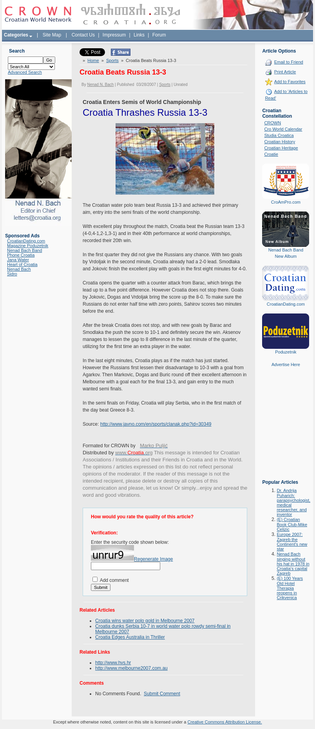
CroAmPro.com (286, 202)
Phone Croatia (20, 255)
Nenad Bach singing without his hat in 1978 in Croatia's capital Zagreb (293, 564)
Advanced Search (25, 72)
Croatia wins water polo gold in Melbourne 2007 (144, 620)
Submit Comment (162, 693)
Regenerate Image (153, 559)
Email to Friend (288, 62)
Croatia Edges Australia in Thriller (130, 637)
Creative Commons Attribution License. (224, 722)
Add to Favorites (290, 81)
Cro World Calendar (283, 129)
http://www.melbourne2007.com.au (131, 668)
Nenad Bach (19, 269)
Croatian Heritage (281, 148)
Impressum (114, 35)
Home (93, 60)
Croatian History (279, 141)
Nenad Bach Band (24, 250)
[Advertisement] (285, 429)
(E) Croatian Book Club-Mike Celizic (292, 524)
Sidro (12, 274)
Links (139, 35)
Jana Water (18, 259)
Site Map (52, 35)
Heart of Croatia (22, 264)
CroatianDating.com (26, 241)
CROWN (272, 122)
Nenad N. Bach (100, 84)
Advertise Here (286, 364)
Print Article (285, 71)
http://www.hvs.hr (113, 662)
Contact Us (83, 35)
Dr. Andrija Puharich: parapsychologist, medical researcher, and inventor (293, 502)
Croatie (271, 154)
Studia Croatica (278, 135)
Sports (112, 60)
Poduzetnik (285, 352)
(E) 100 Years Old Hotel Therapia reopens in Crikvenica (290, 588)
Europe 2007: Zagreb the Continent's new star (292, 541)
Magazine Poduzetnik (27, 245)
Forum (159, 35)
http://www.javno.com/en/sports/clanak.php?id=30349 (156, 424)
